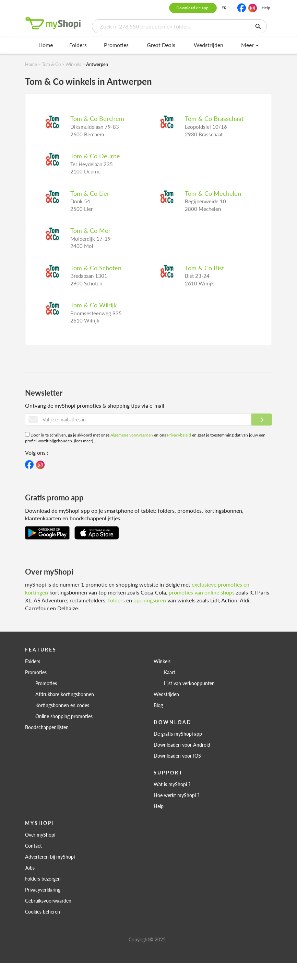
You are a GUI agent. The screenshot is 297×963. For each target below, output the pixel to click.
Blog (158, 705)
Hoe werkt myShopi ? (176, 795)
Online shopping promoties (64, 716)
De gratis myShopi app (178, 733)
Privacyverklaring (42, 889)
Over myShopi (40, 834)
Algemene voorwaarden (131, 435)
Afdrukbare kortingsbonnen (64, 694)
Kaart (169, 672)
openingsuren (149, 600)
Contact (33, 845)
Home (45, 45)
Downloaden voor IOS (177, 755)
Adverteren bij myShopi (50, 856)
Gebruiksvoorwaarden (48, 900)
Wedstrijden (208, 45)
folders (116, 600)
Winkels (162, 661)
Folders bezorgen (43, 878)
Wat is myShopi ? (172, 784)
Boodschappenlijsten (47, 727)
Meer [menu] (250, 45)
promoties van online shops (202, 592)
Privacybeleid (179, 435)
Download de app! (193, 8)
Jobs (30, 867)
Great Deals (161, 45)
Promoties (116, 45)
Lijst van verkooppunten (189, 683)
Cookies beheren (42, 911)
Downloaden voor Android (182, 744)
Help (266, 8)
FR (224, 8)
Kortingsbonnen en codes (62, 705)
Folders (78, 45)
